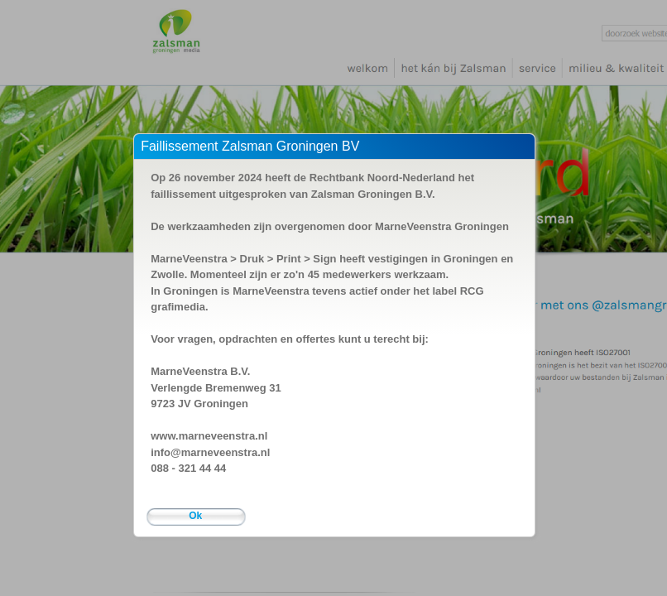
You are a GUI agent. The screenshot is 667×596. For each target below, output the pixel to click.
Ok (195, 516)
